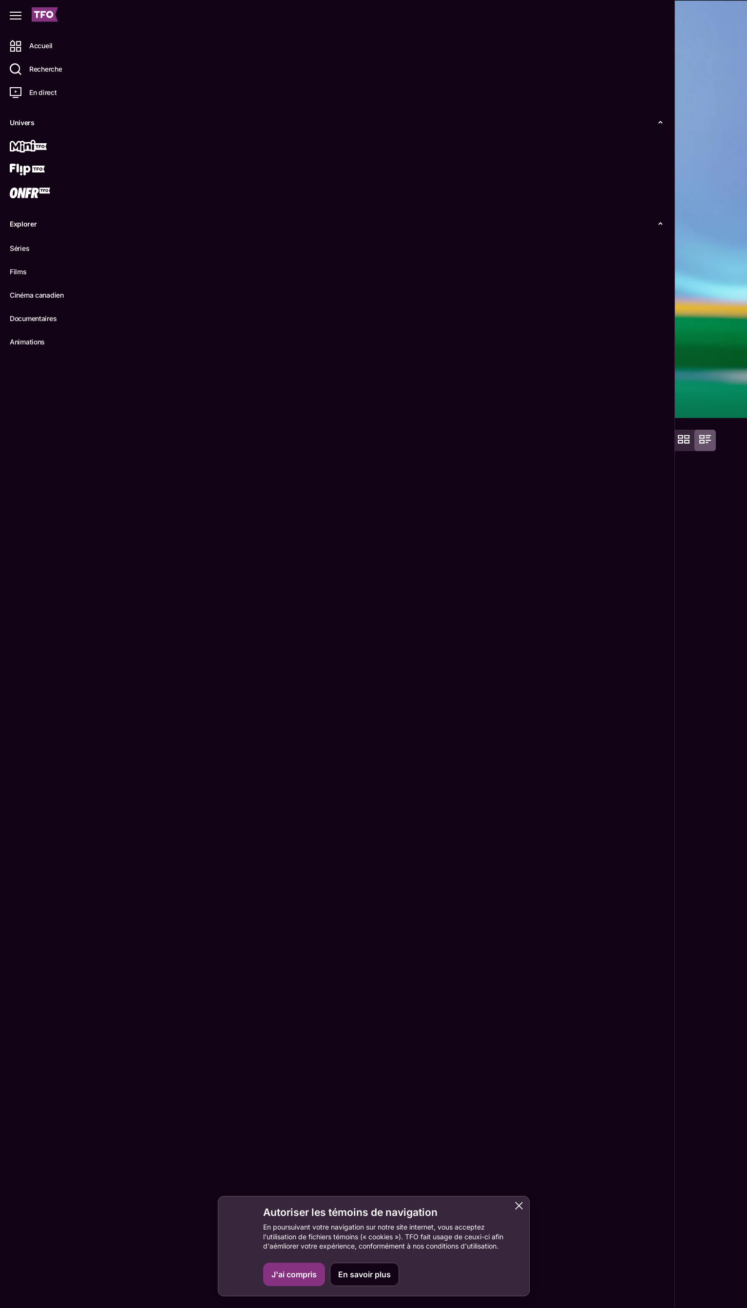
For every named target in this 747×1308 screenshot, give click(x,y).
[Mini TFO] (42, 147)
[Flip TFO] (42, 170)
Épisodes (181, 402)
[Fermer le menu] (15, 15)
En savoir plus (364, 1274)
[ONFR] (42, 194)
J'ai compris (294, 1274)
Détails (134, 402)
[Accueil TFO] (45, 15)
